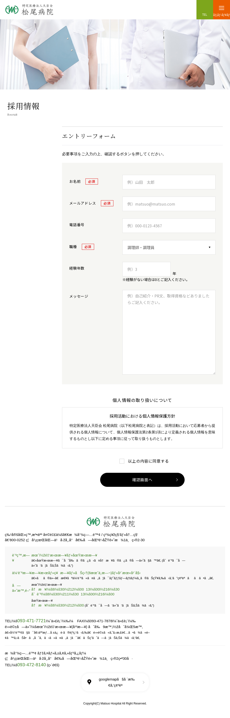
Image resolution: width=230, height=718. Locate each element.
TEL (204, 14)
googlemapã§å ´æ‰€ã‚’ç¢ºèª (117, 682)
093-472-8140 (31, 664)
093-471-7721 (31, 620)
